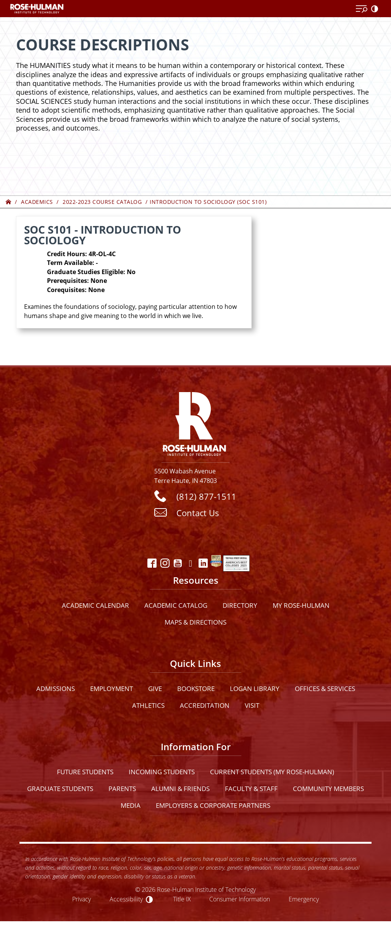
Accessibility (126, 899)
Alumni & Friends (180, 788)
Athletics (148, 705)
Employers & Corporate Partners (213, 805)
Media (131, 805)
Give (155, 688)
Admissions (55, 688)
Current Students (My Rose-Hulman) (272, 771)
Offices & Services (325, 688)
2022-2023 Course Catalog (102, 201)
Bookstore (196, 688)
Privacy (81, 899)
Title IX (182, 899)
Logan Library (255, 688)
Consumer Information (239, 899)
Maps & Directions (195, 622)
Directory (240, 605)
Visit (252, 705)
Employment (111, 688)
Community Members (328, 788)
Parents (122, 788)
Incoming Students (162, 771)
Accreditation (204, 705)
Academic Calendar (95, 605)
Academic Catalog (175, 605)
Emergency (304, 899)
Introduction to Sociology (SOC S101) (208, 201)
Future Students (85, 771)
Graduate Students (60, 788)
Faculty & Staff (251, 788)
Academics (37, 201)
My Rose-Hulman (301, 605)
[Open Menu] (361, 9)
